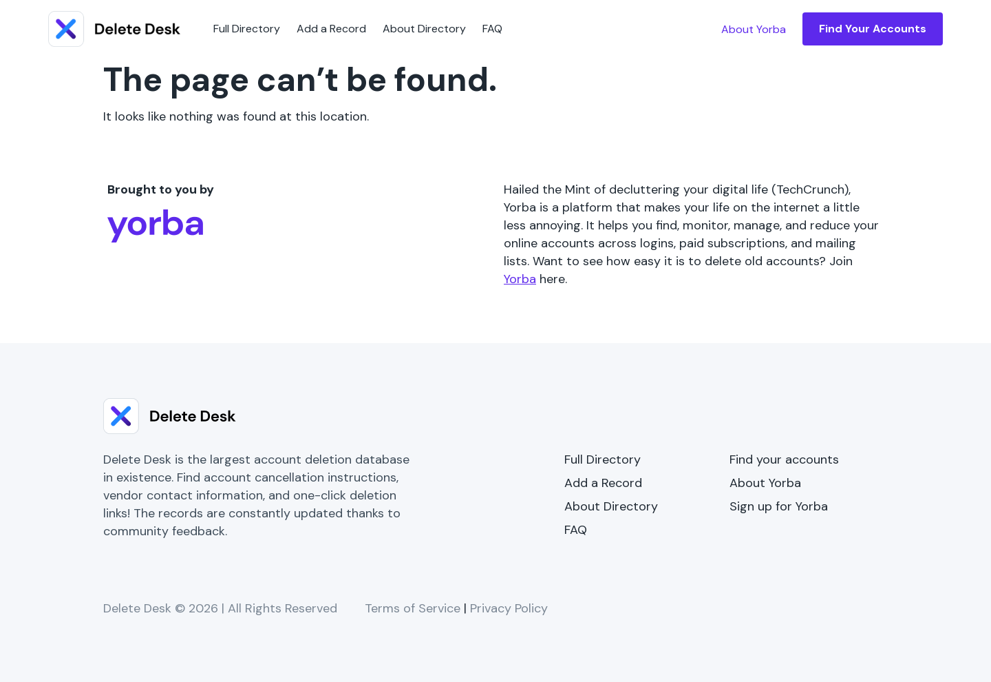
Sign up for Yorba (778, 506)
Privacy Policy (509, 608)
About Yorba (765, 483)
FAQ (492, 28)
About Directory (424, 28)
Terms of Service (412, 608)
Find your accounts (784, 459)
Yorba (520, 279)
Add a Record (331, 28)
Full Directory (246, 28)
